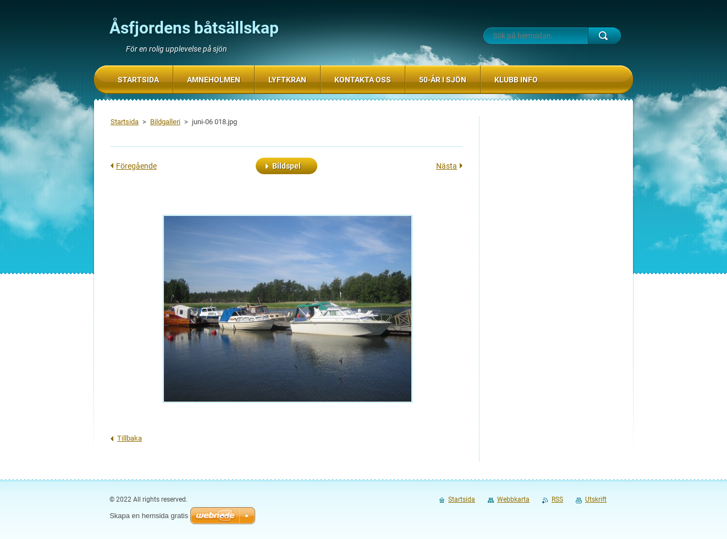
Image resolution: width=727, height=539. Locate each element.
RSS (557, 499)
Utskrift (596, 499)
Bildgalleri (165, 122)
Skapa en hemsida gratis (148, 516)
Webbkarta (513, 499)
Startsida (125, 122)
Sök (604, 35)
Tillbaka (129, 438)
